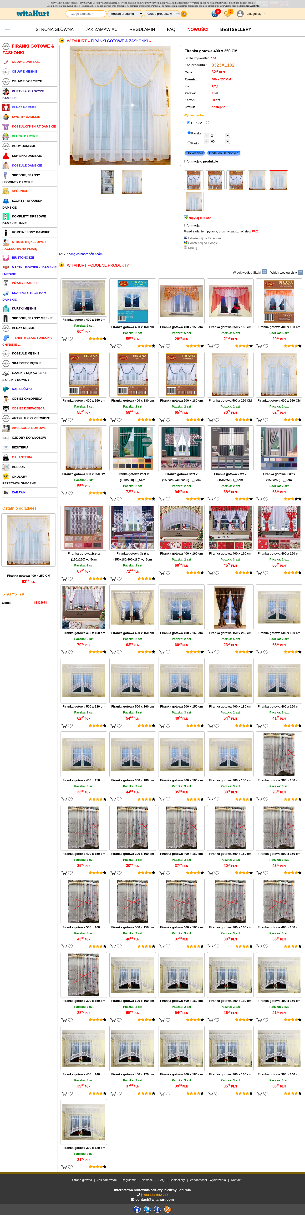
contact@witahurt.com (154, 1199)
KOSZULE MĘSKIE (21, 353)
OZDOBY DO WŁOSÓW (24, 437)
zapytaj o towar (199, 218)
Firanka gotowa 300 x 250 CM (84, 474)
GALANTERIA (17, 457)
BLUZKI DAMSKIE (20, 136)
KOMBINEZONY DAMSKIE (26, 232)
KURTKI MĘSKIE (19, 308)
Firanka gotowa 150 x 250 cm (230, 633)
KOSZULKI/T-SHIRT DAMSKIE (29, 126)
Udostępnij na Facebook (204, 238)
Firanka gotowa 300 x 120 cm (83, 1148)
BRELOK (13, 467)
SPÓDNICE (15, 191)
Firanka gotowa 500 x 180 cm (181, 400)
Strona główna (55, 29)
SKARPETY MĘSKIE (21, 363)
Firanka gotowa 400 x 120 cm (132, 1074)
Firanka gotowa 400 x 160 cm (83, 319)
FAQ (171, 29)
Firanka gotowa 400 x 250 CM (28, 575)
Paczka (196, 133)
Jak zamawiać (101, 29)
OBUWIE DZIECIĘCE (22, 81)
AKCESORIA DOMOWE (24, 428)
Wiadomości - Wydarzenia (208, 1180)
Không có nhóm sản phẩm (84, 254)
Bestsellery (177, 1180)
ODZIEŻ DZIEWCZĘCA (23, 408)
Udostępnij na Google (203, 243)
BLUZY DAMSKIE (19, 107)
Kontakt (236, 1180)
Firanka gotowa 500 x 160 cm (132, 706)
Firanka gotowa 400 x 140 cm (83, 1074)
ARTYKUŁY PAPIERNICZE (26, 418)
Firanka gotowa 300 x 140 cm (279, 1074)
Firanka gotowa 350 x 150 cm (230, 327)
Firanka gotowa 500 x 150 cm (181, 706)
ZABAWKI (14, 492)
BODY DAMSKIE (19, 146)
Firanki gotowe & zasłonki (119, 41)
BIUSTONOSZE (18, 257)
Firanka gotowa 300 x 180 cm (132, 780)
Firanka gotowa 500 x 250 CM (230, 400)
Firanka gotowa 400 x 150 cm (181, 327)
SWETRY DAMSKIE (21, 116)
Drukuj (192, 248)
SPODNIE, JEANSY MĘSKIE (27, 318)
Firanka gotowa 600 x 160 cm (279, 633)
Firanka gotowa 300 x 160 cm (181, 780)
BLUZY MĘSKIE (18, 328)
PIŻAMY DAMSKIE (20, 283)
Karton (195, 143)
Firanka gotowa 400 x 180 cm (132, 400)
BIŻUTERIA (15, 447)
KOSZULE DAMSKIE (22, 165)
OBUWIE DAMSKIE (21, 62)
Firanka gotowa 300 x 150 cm (230, 780)
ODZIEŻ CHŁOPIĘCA (22, 398)
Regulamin (142, 29)
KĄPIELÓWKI (17, 389)
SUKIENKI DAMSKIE (22, 155)
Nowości (197, 29)
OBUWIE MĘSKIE (19, 71)
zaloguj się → (256, 13)
